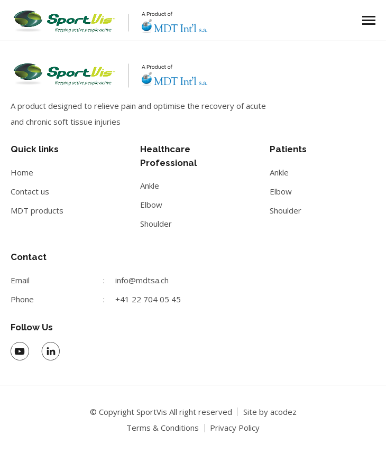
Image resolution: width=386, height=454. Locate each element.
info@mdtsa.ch (142, 280)
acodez (283, 411)
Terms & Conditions (162, 427)
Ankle (149, 185)
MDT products (37, 210)
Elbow (151, 204)
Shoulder (156, 223)
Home (22, 172)
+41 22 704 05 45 (148, 299)
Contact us (30, 191)
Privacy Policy (235, 427)
